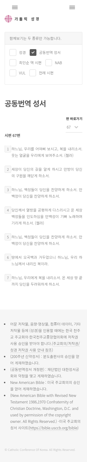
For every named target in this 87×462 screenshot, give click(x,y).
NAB (58, 62)
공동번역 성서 (50, 52)
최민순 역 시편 (30, 62)
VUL (22, 73)
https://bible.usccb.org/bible (53, 427)
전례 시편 (46, 73)
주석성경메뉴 (14, 7)
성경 (22, 52)
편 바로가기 (74, 118)
